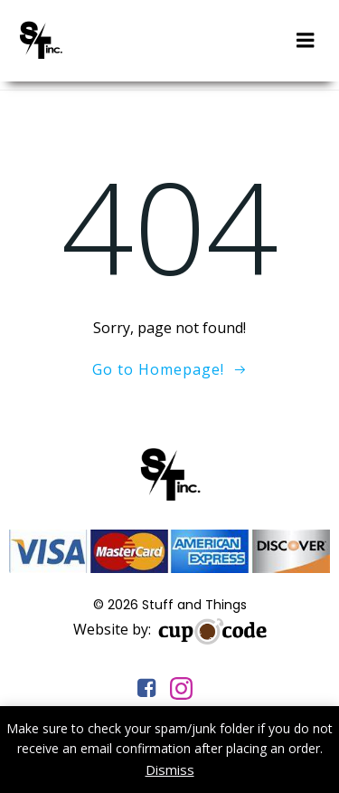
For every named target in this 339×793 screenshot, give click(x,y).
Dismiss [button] (170, 769)
